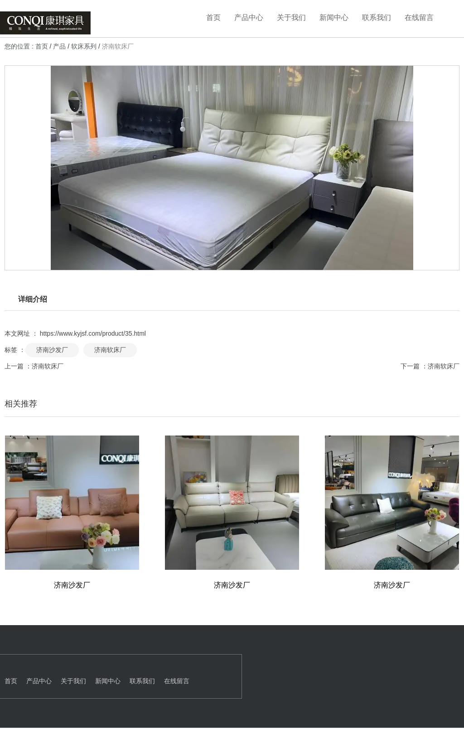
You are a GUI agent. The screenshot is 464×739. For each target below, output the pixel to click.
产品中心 (248, 17)
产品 (59, 46)
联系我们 (376, 17)
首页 (213, 17)
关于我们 (291, 17)
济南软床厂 (110, 348)
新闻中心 (333, 17)
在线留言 (419, 17)
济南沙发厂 (52, 348)
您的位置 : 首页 (27, 46)
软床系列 (84, 46)
